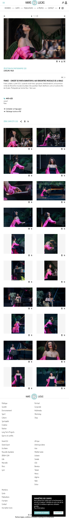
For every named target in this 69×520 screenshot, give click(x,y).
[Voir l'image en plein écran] (64, 61)
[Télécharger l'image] (57, 61)
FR (62, 77)
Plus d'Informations (39, 508)
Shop (36, 418)
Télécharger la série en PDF (13, 111)
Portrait (37, 403)
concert (6, 101)
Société (4, 407)
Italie (36, 481)
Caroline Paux (9, 71)
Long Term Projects (8, 432)
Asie (36, 448)
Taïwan (37, 470)
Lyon (3, 470)
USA (36, 463)
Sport (3, 414)
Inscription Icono (7, 508)
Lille (3, 459)
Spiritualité (5, 421)
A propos (40, 8)
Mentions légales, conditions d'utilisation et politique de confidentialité (34, 517)
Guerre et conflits (7, 436)
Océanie (37, 455)
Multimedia (38, 410)
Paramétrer (58, 513)
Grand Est (5, 441)
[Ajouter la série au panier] (28, 121)
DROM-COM (5, 455)
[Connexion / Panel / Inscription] (66, 2)
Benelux (37, 466)
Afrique (37, 441)
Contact (51, 8)
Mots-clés (9, 99)
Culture (4, 418)
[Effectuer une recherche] (62, 2)
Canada (37, 459)
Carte (17, 8)
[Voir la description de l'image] (62, 61)
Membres (8, 8)
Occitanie (5, 448)
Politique (4, 403)
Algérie (37, 477)
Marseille (5, 463)
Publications (28, 8)
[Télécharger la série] (25, 121)
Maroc (36, 473)
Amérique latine (40, 445)
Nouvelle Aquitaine (8, 452)
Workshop (38, 414)
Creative (4, 425)
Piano (5, 103)
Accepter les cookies (41, 513)
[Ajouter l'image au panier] (59, 61)
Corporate (38, 407)
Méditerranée (39, 452)
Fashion (4, 428)
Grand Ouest (6, 445)
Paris (3, 466)
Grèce (36, 484)
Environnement (7, 410)
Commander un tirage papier (14, 109)
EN (64, 77)
